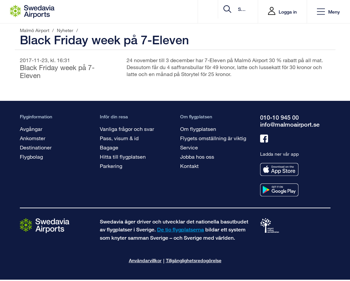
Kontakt (189, 166)
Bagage (109, 147)
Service (189, 147)
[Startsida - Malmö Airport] (32, 11)
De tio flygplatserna (180, 229)
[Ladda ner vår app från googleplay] (279, 190)
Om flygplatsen (198, 129)
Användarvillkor (145, 260)
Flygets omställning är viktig (213, 138)
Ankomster (32, 138)
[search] (213, 11)
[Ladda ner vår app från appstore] (279, 169)
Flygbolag (31, 156)
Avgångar (31, 129)
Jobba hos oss (197, 156)
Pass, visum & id (119, 138)
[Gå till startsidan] (44, 225)
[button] (328, 12)
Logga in (288, 12)
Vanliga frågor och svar (127, 129)
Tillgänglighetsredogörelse (193, 260)
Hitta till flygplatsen (123, 156)
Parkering (111, 166)
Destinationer (36, 147)
